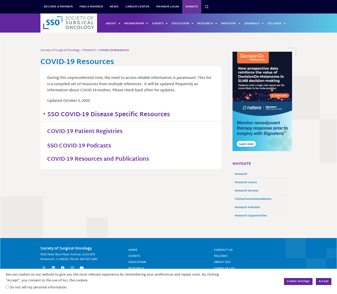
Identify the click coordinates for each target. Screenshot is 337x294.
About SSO (223, 262)
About (113, 23)
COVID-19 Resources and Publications (102, 159)
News (114, 6)
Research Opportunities (251, 216)
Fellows (276, 23)
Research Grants (246, 182)
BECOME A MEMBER (58, 6)
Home (133, 250)
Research (207, 23)
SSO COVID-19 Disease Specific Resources (108, 114)
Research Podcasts (247, 207)
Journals (254, 23)
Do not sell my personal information (38, 288)
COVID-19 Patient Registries (88, 131)
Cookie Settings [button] (298, 281)
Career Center (137, 6)
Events (160, 23)
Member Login (167, 6)
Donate (192, 6)
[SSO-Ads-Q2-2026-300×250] (262, 77)
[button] (130, 115)
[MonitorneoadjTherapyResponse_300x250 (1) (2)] (262, 126)
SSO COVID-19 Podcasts (82, 146)
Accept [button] (324, 281)
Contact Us (224, 250)
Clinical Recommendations (253, 199)
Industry (230, 23)
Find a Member (91, 6)
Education (182, 23)
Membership (136, 23)
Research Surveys (246, 191)
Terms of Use (225, 268)
